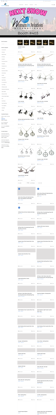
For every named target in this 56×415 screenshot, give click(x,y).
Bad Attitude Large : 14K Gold (43, 136)
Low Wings (3, 84)
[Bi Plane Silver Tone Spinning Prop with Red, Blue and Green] (26, 223)
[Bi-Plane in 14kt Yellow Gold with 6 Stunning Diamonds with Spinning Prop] (26, 58)
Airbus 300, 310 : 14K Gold (23, 80)
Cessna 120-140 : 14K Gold (23, 175)
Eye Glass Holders (5, 70)
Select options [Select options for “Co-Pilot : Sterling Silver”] (40, 399)
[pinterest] (1, 1)
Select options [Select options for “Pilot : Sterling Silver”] (21, 399)
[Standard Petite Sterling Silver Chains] (46, 254)
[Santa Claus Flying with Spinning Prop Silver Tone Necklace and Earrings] (26, 191)
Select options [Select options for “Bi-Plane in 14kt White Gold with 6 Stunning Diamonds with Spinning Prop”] (40, 70)
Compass (3, 63)
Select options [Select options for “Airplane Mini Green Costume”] (40, 233)
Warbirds (3, 107)
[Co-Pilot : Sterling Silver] (46, 391)
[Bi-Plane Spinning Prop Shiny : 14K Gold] (26, 113)
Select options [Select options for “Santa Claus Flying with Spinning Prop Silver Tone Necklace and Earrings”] (21, 203)
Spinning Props (4, 103)
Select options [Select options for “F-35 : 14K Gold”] (21, 106)
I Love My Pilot (4, 82)
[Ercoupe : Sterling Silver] (26, 336)
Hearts (3, 75)
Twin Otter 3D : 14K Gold (42, 83)
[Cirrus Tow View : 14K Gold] (46, 95)
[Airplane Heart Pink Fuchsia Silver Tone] (26, 238)
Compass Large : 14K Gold (42, 159)
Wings (3, 110)
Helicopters (4, 77)
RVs (2, 98)
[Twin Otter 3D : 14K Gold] (46, 77)
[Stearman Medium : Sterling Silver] (46, 289)
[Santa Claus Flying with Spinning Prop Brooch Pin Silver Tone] (46, 189)
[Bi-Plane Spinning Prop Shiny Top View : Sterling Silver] (46, 376)
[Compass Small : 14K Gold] (26, 132)
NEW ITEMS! (4, 91)
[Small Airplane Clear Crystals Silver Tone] (26, 305)
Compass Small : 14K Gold (23, 139)
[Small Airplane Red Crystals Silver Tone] (26, 321)
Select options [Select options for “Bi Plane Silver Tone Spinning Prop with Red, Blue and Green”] (21, 233)
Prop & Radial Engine (5, 96)
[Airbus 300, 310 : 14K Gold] (26, 76)
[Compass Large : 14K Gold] (46, 152)
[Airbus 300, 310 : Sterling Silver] (26, 376)
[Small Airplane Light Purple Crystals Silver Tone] (46, 305)
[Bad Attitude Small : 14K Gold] (26, 150)
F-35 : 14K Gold (21, 101)
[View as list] (41, 183)
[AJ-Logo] (5, 3)
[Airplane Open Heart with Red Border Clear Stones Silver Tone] (46, 406)
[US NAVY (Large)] (26, 42)
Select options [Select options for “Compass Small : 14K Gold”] (21, 144)
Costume (3, 68)
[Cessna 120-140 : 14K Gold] (26, 170)
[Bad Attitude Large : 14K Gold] (46, 130)
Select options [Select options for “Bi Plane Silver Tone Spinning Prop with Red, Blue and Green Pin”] (40, 218)
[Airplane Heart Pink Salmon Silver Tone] (46, 238)
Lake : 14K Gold (40, 118)
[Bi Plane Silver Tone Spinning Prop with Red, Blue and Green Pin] (46, 208)
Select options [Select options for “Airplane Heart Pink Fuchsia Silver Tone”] (21, 246)
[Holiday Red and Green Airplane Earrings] (26, 208)
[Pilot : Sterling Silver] (26, 391)
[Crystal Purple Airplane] (26, 406)
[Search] (44, 1)
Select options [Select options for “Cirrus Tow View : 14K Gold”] (40, 106)
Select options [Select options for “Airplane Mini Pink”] (21, 358)
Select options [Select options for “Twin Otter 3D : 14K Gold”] (40, 88)
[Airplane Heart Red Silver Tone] (26, 250)
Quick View (33, 70)
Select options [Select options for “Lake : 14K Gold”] (40, 124)
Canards (3, 59)
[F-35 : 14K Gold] (26, 95)
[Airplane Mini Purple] (46, 350)
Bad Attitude (4, 54)
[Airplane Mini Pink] (26, 350)
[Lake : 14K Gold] (46, 113)
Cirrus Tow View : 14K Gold (42, 101)
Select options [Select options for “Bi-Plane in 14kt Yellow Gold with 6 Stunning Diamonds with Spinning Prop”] (21, 70)
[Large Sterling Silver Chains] (26, 272)
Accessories (4, 49)
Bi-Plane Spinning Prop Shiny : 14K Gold (26, 119)
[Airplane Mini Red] (26, 363)
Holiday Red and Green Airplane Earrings (26, 212)
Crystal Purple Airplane (22, 411)
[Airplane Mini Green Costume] (46, 223)
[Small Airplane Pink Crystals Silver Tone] (46, 321)
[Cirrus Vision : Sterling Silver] (46, 336)
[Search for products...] (49, 1)
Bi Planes (3, 56)
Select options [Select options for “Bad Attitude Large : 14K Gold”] (40, 144)
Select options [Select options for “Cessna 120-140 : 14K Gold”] (21, 180)
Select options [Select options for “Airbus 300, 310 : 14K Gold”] (21, 88)
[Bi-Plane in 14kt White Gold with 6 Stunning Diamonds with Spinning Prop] (46, 58)
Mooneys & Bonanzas (5, 89)
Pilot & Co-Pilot (4, 93)
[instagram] (3, 1)
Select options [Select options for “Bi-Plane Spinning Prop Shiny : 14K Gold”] (21, 124)
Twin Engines (4, 105)
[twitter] (6, 1)
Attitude (3, 52)
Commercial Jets (4, 61)
